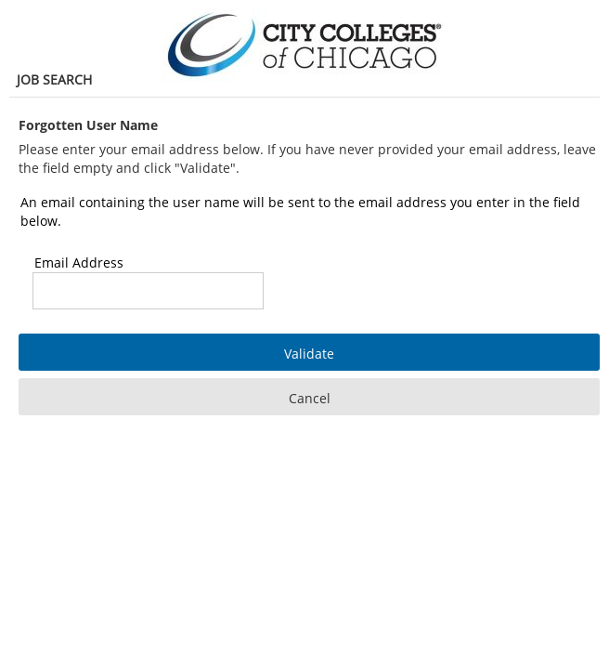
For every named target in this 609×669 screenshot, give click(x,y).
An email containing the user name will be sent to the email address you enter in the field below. (300, 211)
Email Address (78, 262)
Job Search (54, 79)
